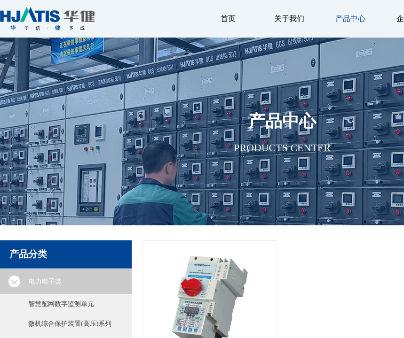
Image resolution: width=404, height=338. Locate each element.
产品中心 (350, 19)
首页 (228, 19)
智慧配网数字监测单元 (61, 303)
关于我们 (289, 19)
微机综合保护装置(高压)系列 (69, 323)
